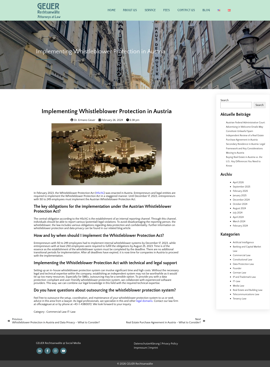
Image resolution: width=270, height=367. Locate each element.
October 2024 (240, 204)
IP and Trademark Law (244, 277)
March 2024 (239, 221)
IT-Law (71, 311)
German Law (239, 272)
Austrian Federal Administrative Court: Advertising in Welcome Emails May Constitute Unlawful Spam (245, 127)
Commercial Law (56, 311)
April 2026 (238, 182)
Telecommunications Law (246, 294)
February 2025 (240, 191)
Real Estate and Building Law (247, 290)
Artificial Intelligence (243, 242)
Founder (237, 268)
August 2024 (239, 208)
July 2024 (237, 212)
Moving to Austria (235, 153)
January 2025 (239, 195)
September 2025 (241, 186)
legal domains (144, 301)
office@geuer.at (46, 304)
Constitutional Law (242, 259)
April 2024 (238, 217)
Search (224, 100)
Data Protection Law (243, 264)
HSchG (100, 193)
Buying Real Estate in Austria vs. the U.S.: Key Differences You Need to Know (244, 161)
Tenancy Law (239, 298)
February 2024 (240, 225)
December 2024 (241, 199)
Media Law (238, 285)
